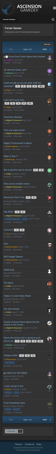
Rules (39, 444)
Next (45, 49)
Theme (18, 444)
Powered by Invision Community (28, 450)
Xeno (8, 406)
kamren (9, 376)
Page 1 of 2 (28, 49)
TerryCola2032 (11, 201)
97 (41, 86)
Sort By (47, 44)
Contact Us (29, 444)
